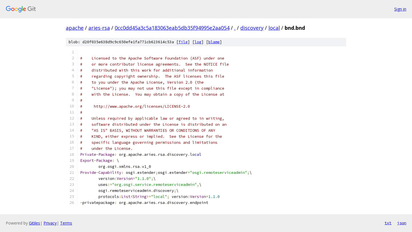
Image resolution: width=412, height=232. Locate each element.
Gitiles (34, 223)
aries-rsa (99, 27)
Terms (66, 223)
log (198, 42)
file (183, 42)
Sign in (400, 9)
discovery (252, 27)
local (274, 27)
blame (214, 42)
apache (75, 27)
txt (388, 222)
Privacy (50, 223)
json (401, 222)
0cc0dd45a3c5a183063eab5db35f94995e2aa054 (172, 27)
